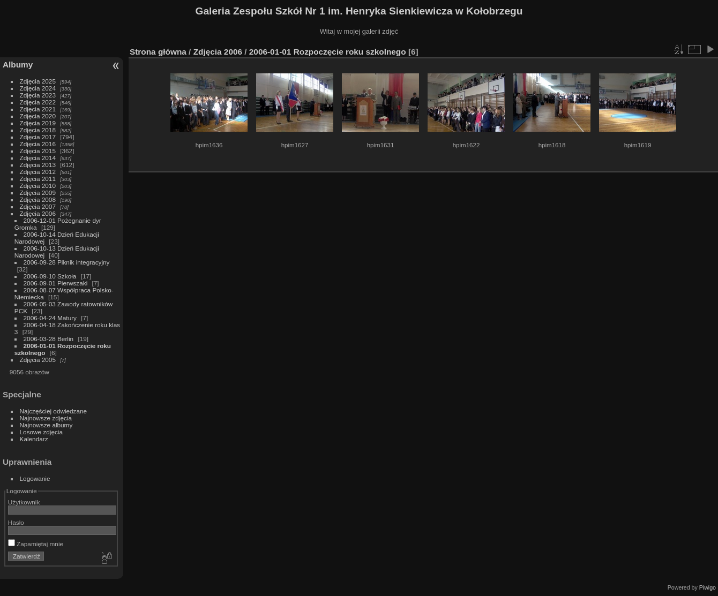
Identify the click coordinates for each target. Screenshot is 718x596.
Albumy (18, 64)
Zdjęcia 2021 (38, 108)
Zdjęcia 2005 (38, 359)
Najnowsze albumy (46, 424)
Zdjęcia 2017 (38, 136)
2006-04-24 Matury (50, 317)
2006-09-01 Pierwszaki (56, 283)
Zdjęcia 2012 (38, 171)
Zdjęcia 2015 (38, 150)
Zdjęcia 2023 (38, 95)
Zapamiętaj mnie (35, 543)
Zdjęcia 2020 (38, 115)
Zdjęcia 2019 (38, 122)
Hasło (16, 522)
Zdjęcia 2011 (38, 178)
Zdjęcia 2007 (38, 206)
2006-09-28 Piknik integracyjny (67, 262)
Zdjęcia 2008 (38, 199)
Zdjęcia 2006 (38, 213)
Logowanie (35, 478)
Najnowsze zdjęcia (46, 417)
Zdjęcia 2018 (38, 129)
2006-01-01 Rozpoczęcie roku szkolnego (327, 51)
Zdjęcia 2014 (38, 157)
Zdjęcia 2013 (38, 164)
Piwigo (707, 587)
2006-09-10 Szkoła (50, 276)
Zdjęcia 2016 (38, 143)
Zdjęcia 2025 (38, 81)
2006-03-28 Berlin (49, 338)
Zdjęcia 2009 (38, 192)
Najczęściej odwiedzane (53, 411)
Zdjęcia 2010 (38, 185)
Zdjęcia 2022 (38, 102)
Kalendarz (34, 438)
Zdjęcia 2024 (38, 88)
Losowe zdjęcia (41, 431)
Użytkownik (24, 502)
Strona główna (158, 51)
